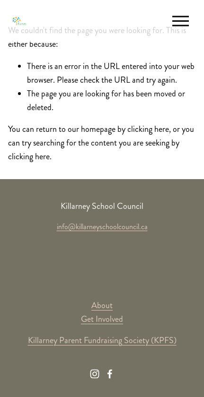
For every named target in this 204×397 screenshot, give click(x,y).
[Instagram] (94, 374)
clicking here (148, 129)
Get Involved (102, 319)
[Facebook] (110, 374)
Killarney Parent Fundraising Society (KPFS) (102, 340)
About (102, 305)
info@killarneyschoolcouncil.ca (102, 226)
